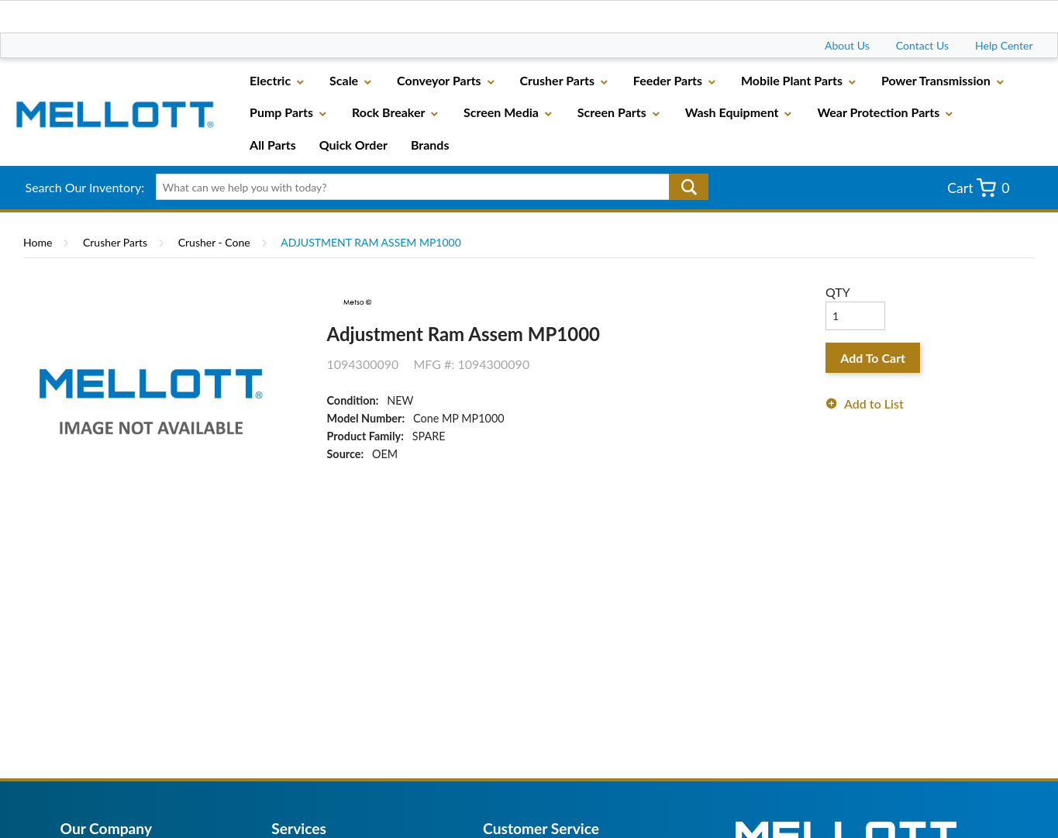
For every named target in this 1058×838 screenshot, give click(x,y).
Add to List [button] (874, 403)
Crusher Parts (115, 242)
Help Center (1003, 45)
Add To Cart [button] (872, 357)
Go (688, 187)
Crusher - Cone (214, 242)
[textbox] (427, 187)
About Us (847, 45)
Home (37, 242)
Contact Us (922, 45)
